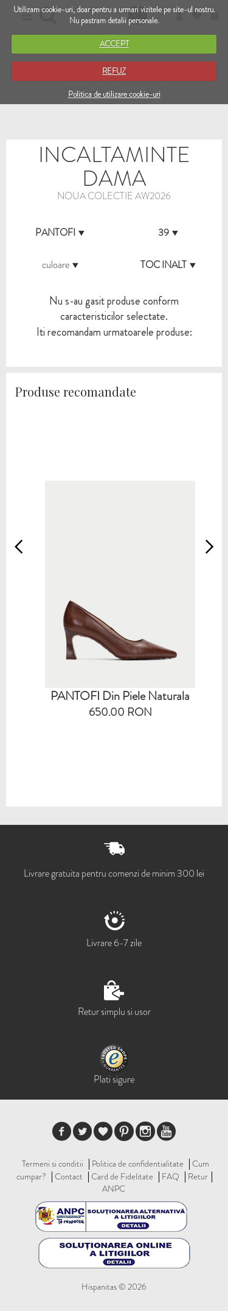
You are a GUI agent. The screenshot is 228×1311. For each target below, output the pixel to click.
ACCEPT (114, 43)
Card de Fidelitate (122, 1176)
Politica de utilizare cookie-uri (114, 94)
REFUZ (114, 71)
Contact (69, 1176)
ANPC (113, 1188)
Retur (198, 1176)
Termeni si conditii (52, 1163)
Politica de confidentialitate (138, 1163)
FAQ (170, 1176)
